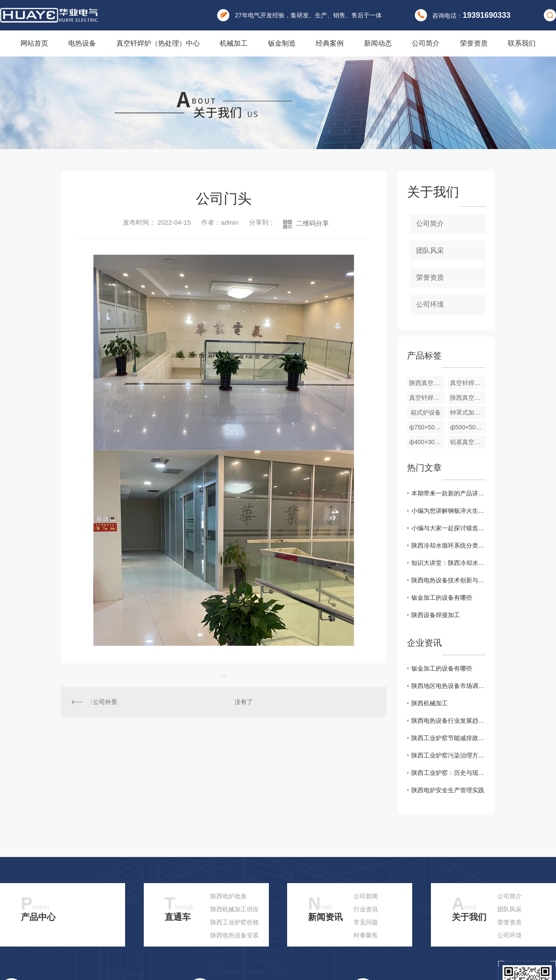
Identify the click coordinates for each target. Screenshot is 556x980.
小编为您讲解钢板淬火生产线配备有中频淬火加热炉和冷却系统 (448, 510)
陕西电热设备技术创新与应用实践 (448, 580)
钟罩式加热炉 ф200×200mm (468, 412)
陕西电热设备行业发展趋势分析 (448, 720)
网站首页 (34, 43)
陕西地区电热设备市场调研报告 (448, 685)
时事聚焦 (366, 935)
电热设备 (82, 43)
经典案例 (330, 43)
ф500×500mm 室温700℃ (468, 427)
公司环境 (430, 304)
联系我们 (522, 43)
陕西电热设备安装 (234, 935)
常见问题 (366, 922)
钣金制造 (282, 43)
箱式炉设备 (425, 412)
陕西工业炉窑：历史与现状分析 (448, 772)
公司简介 (426, 43)
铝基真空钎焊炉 (468, 442)
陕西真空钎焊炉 (468, 397)
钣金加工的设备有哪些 (441, 597)
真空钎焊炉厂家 (468, 382)
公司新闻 (366, 896)
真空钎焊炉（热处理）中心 (158, 43)
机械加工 (234, 43)
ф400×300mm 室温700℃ (427, 442)
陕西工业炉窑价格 (234, 922)
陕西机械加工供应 (234, 909)
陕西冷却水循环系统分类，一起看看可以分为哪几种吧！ (448, 545)
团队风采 (430, 250)
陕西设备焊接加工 (435, 614)
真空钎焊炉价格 (427, 397)
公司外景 (105, 701)
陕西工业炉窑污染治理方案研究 (448, 755)
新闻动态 (378, 43)
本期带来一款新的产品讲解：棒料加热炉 (448, 493)
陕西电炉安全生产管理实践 (447, 790)
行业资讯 (366, 909)
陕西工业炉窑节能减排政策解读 (448, 737)
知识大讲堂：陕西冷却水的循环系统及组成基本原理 (448, 562)
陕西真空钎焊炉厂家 (427, 382)
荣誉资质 (474, 43)
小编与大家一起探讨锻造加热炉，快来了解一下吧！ (448, 528)
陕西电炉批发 (228, 896)
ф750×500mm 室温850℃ (427, 427)
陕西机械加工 (429, 703)
